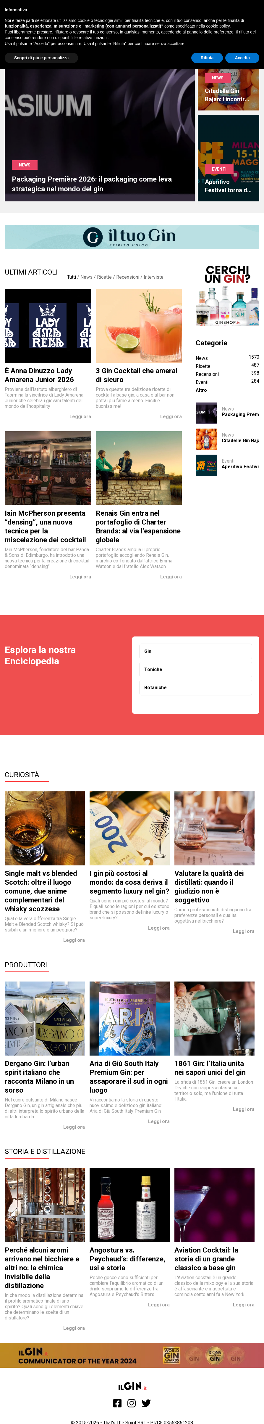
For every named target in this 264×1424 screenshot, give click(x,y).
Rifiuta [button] (207, 57)
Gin (147, 651)
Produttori (26, 965)
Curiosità (22, 775)
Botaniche (155, 687)
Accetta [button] (242, 57)
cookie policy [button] (218, 26)
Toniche (153, 669)
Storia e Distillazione (45, 1151)
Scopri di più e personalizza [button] (41, 57)
